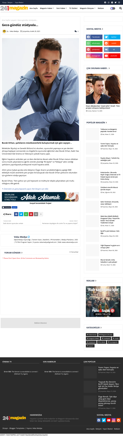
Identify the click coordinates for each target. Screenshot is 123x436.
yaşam (13, 20)
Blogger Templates (17, 428)
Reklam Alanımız (40, 323)
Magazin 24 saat (106, 335)
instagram (96, 56)
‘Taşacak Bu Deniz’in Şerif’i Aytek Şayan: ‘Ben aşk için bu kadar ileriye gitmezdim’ (108, 385)
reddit (113, 43)
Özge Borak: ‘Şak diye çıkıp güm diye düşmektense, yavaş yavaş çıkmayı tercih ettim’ (107, 401)
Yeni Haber (60, 8)
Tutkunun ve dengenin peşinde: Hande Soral (109, 130)
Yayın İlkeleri (19, 2)
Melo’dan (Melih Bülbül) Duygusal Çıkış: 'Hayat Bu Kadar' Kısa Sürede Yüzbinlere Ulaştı (110, 219)
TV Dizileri (73, 8)
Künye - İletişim (7, 2)
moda (117, 338)
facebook (96, 37)
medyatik (107, 338)
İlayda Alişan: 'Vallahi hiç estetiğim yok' (110, 159)
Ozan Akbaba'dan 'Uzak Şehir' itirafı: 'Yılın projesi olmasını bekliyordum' (103, 107)
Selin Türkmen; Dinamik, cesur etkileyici (110, 203)
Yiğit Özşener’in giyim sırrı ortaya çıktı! (110, 246)
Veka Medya (20, 236)
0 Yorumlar (74, 252)
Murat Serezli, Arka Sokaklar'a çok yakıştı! (109, 261)
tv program (113, 342)
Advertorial (92, 335)
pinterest (96, 49)
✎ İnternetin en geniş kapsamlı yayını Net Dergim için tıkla (25, 189)
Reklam (101, 8)
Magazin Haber (46, 8)
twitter (114, 37)
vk (114, 49)
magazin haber (94, 338)
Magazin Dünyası (87, 8)
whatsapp (96, 43)
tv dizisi (102, 342)
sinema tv (92, 342)
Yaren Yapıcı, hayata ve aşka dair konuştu (109, 145)
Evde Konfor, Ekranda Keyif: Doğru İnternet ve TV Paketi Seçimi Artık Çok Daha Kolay (110, 175)
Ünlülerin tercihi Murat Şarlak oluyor (109, 188)
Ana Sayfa (34, 8)
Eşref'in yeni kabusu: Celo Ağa (110, 232)
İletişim (98, 429)
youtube (114, 56)
